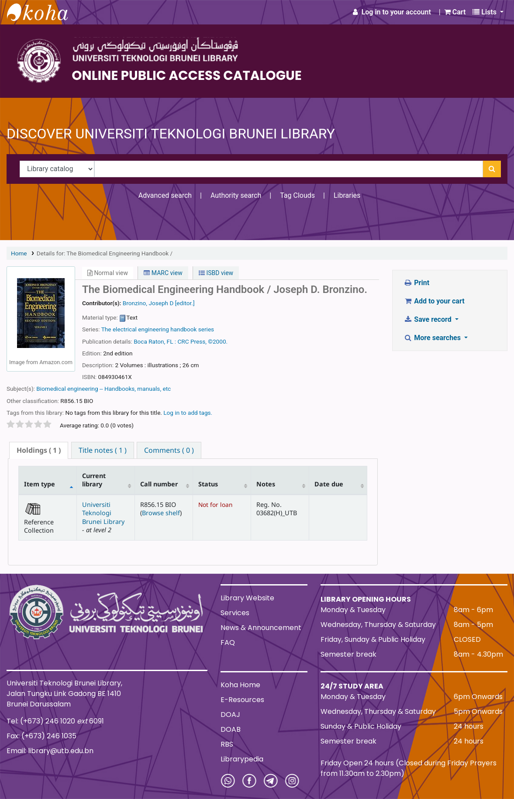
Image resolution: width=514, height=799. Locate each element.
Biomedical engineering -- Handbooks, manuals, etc (103, 388)
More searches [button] (433, 338)
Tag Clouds (297, 195)
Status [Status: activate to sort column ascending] (208, 484)
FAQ (228, 642)
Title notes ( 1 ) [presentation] (103, 450)
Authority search (235, 195)
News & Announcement (261, 628)
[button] (455, 12)
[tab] (38, 450)
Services (235, 613)
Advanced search (165, 195)
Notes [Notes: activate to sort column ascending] (265, 484)
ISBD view (216, 272)
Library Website (247, 598)
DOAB (231, 729)
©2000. (218, 341)
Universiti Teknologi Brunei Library (103, 513)
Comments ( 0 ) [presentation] (169, 450)
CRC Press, (192, 341)
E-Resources (242, 700)
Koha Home (240, 685)
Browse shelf (161, 513)
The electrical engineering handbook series (157, 329)
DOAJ (230, 714)
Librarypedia (242, 759)
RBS (227, 744)
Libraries (347, 195)
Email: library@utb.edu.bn (50, 751)
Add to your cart (434, 301)
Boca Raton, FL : (155, 341)
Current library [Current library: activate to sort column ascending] (94, 480)
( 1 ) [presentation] (39, 450)
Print (416, 283)
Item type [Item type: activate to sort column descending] (39, 484)
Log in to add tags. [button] (187, 412)
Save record (428, 319)
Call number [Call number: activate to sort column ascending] (159, 484)
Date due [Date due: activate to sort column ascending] (328, 484)
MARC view (163, 272)
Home (19, 253)
